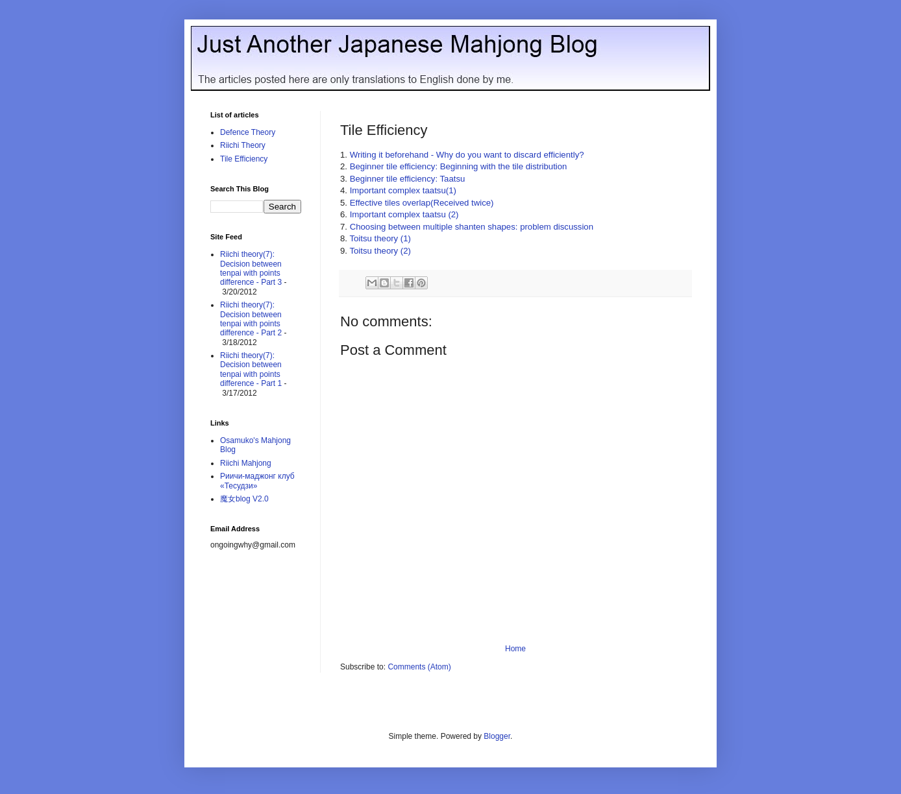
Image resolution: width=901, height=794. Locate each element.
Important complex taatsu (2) (404, 214)
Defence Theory (247, 132)
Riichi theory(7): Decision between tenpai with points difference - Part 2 (251, 318)
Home (515, 648)
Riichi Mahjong (245, 463)
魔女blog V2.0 (244, 498)
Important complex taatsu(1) (403, 190)
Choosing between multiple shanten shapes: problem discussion (471, 227)
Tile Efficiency (243, 158)
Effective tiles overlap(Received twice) (422, 203)
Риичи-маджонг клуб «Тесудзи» (257, 481)
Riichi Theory (242, 145)
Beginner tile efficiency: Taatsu (407, 179)
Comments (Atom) (419, 666)
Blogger (497, 736)
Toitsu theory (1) (380, 238)
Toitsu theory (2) (380, 251)
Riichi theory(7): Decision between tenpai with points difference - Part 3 (251, 268)
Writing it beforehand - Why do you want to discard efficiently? (467, 155)
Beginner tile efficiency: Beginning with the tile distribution (458, 166)
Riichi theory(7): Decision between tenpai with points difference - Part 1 (251, 369)
